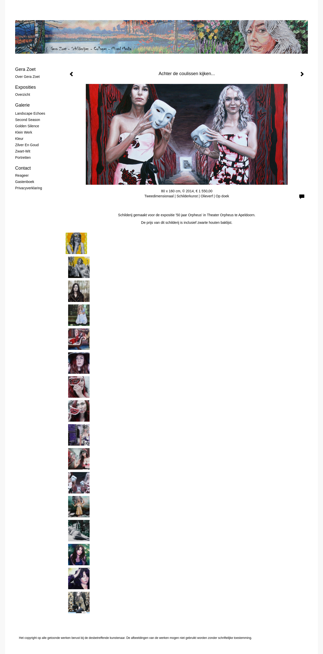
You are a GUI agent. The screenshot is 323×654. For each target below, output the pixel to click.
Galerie (22, 105)
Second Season (27, 120)
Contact (23, 168)
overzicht (22, 94)
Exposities (25, 87)
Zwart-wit (22, 151)
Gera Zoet (25, 69)
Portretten (23, 157)
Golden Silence (27, 126)
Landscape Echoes (30, 113)
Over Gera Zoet (27, 77)
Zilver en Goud (27, 145)
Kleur (19, 139)
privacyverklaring (28, 188)
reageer (22, 175)
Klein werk (23, 132)
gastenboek (24, 182)
